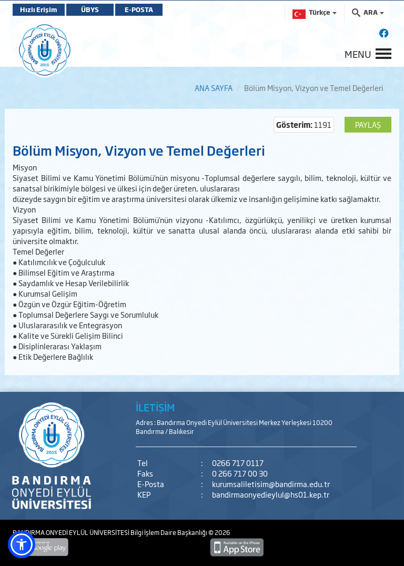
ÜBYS (90, 9)
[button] (22, 544)
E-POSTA (139, 9)
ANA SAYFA (214, 87)
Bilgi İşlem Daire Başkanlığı (169, 532)
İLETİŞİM (155, 407)
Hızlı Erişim (38, 9)
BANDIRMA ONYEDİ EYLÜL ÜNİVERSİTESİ (71, 532)
